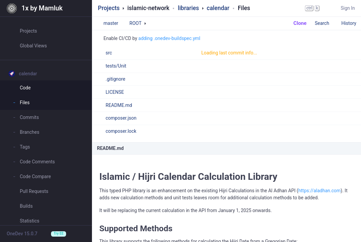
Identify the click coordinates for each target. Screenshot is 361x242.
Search (325, 23)
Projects (109, 8)
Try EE (58, 233)
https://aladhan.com (319, 190)
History (348, 23)
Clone (297, 23)
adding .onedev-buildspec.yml (169, 38)
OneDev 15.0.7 (22, 233)
